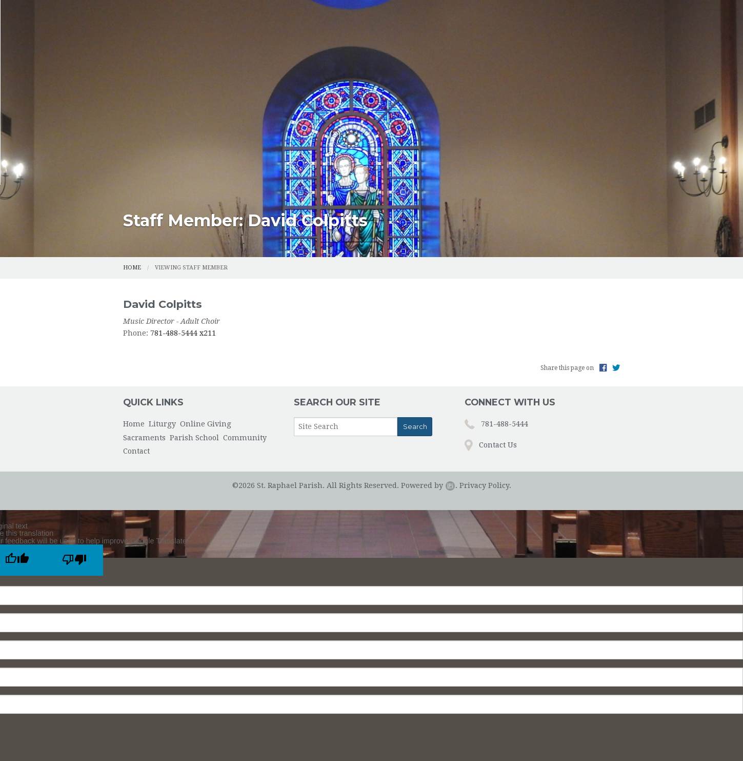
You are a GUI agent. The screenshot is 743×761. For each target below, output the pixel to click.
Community (532, 71)
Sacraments (391, 71)
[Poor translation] (74, 470)
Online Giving (328, 71)
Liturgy (262, 71)
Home (213, 71)
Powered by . (429, 396)
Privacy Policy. (485, 396)
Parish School (470, 71)
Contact (596, 71)
